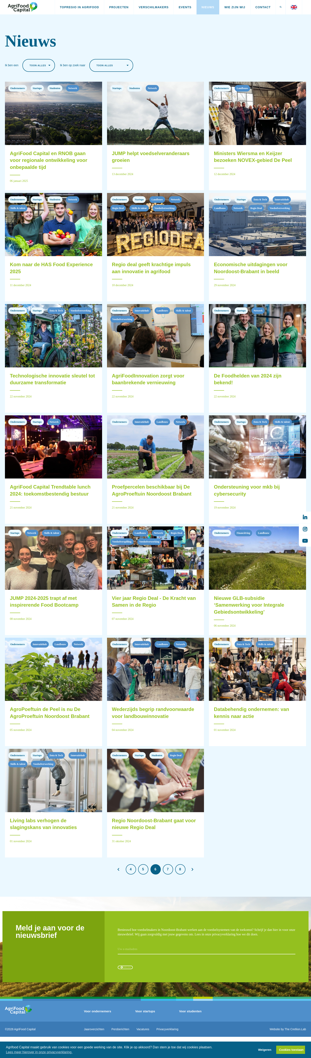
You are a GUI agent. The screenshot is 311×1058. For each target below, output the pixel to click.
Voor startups (145, 1032)
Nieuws (208, 7)
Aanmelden (137, 985)
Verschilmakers (154, 7)
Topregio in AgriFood (79, 7)
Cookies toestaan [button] (291, 1049)
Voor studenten (190, 1032)
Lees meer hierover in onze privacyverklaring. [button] (39, 1052)
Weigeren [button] (264, 1049)
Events (185, 7)
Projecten (119, 7)
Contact (263, 7)
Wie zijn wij (234, 7)
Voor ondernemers (97, 1032)
